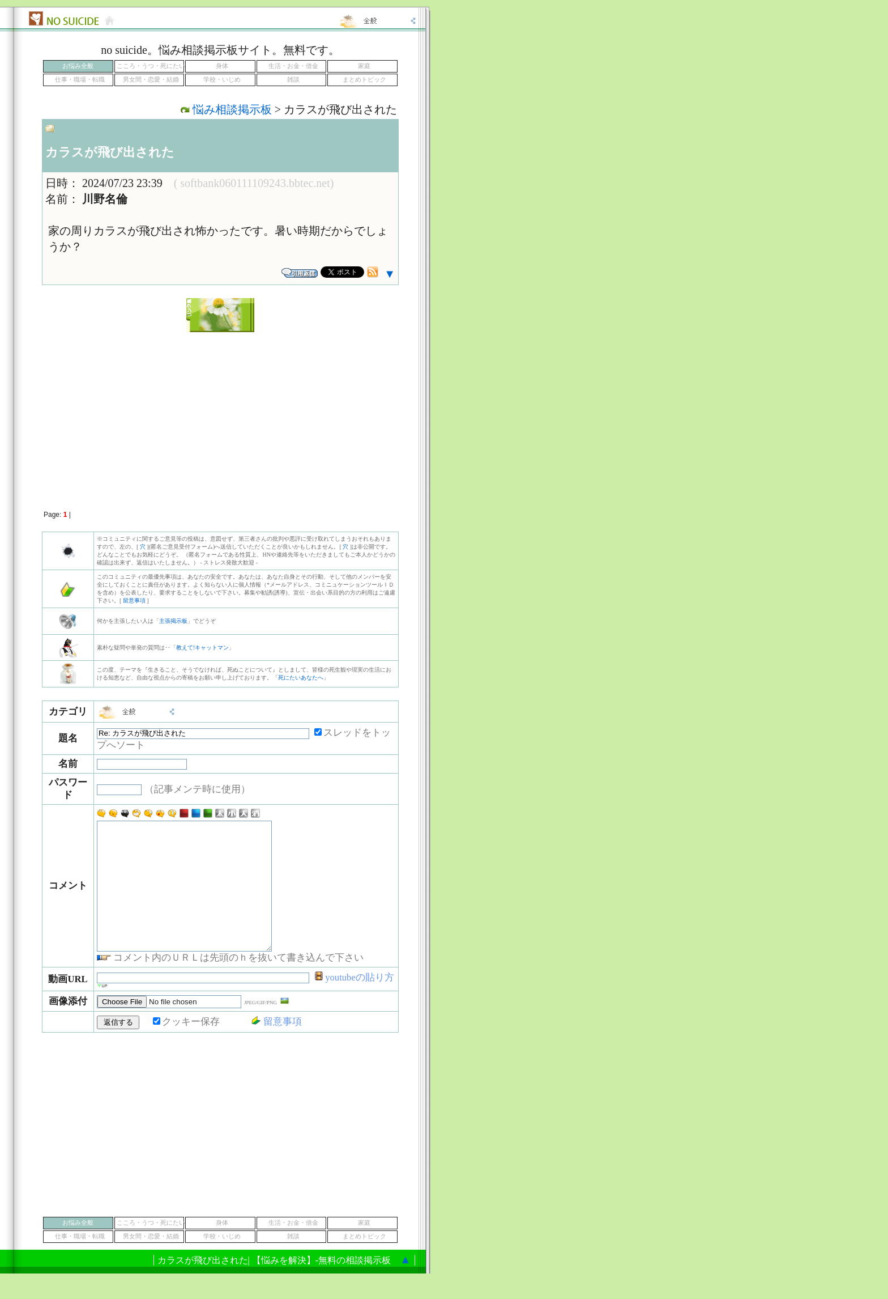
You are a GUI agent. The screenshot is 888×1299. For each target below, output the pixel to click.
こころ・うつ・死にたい (151, 66)
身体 (222, 66)
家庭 (364, 66)
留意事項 (134, 600)
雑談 (293, 80)
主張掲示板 (173, 621)
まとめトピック (364, 80)
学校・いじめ (222, 80)
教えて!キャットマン (202, 647)
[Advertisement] (220, 415)
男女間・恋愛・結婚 (151, 80)
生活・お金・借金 (293, 66)
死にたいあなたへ (300, 677)
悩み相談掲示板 (232, 109)
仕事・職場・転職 (80, 80)
